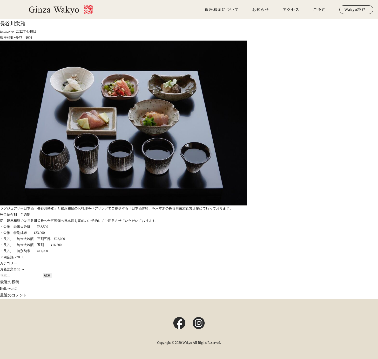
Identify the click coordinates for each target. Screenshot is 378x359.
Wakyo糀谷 (355, 9)
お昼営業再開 (12, 269)
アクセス (291, 9)
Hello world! (8, 288)
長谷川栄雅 (12, 24)
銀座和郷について (222, 9)
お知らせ (260, 9)
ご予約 (319, 9)
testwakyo (7, 31)
